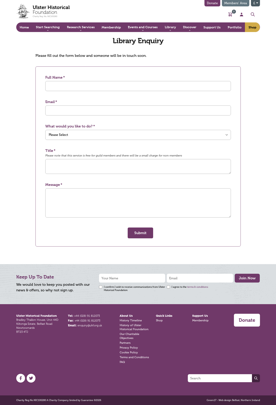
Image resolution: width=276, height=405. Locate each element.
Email (50, 102)
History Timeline (131, 320)
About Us (126, 315)
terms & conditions (197, 287)
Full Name (54, 77)
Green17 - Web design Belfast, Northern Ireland (233, 400)
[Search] (220, 378)
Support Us (200, 315)
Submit (140, 233)
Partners (125, 343)
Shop (159, 320)
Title (49, 150)
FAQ (122, 362)
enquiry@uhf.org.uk (90, 325)
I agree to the (190, 287)
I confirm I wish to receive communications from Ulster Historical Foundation (134, 289)
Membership (200, 320)
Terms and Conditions (134, 357)
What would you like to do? (69, 126)
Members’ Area (235, 3)
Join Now (247, 278)
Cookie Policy (129, 352)
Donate (212, 3)
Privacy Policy (129, 347)
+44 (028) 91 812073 (87, 315)
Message (52, 184)
